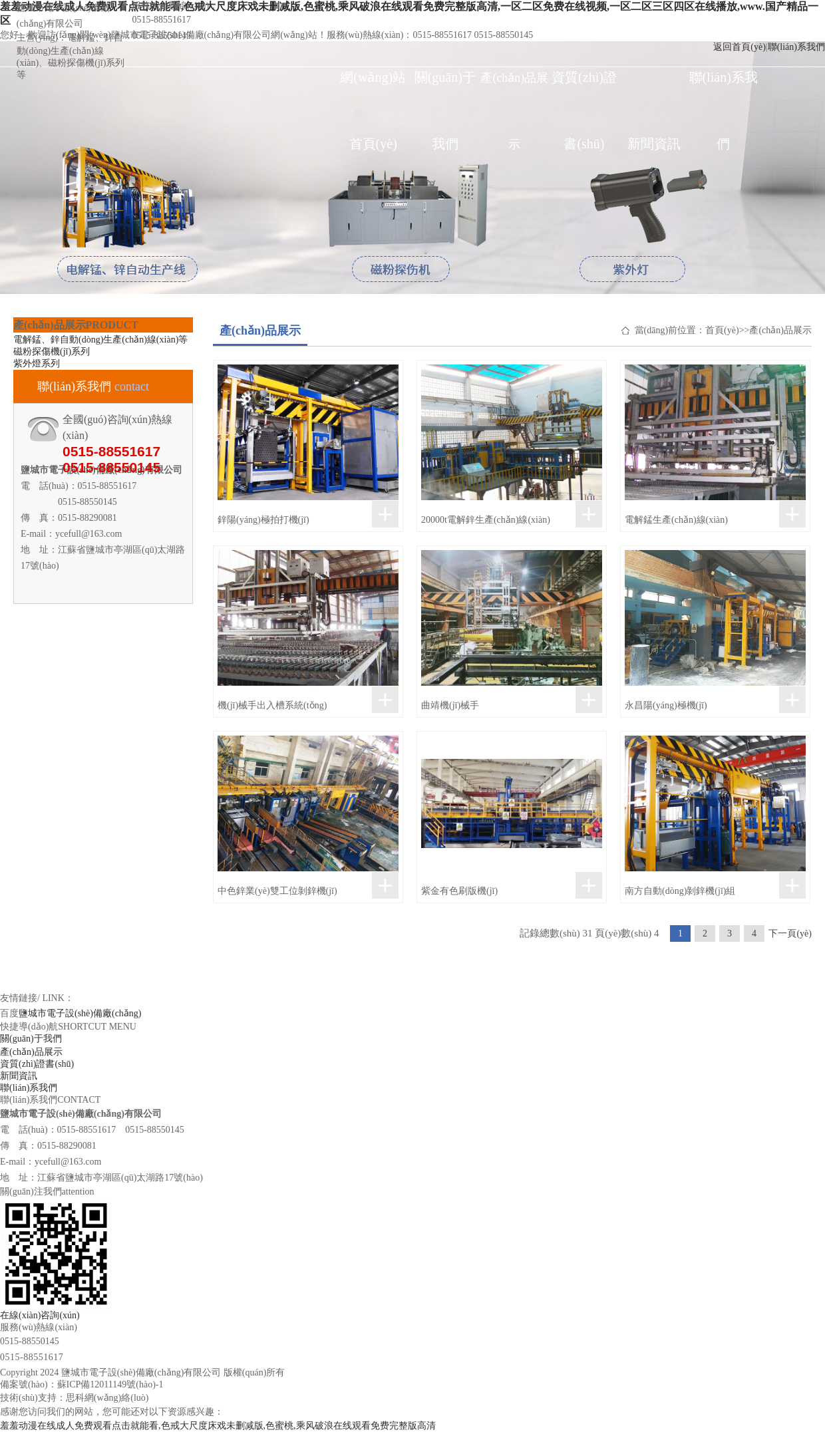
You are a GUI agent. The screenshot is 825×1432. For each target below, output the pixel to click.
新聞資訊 (654, 143)
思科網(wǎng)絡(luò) (107, 1398)
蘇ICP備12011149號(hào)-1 (110, 1384)
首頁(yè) (722, 330)
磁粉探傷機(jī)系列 (51, 352)
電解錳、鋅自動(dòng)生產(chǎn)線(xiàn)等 (100, 340)
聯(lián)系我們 (723, 90)
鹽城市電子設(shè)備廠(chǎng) (80, 1013)
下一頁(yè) (790, 933)
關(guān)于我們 (445, 90)
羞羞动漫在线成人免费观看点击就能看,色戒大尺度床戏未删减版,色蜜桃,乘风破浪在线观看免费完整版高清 (218, 1426)
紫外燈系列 (36, 363)
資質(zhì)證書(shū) (584, 90)
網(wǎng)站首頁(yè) (373, 90)
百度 (9, 1013)
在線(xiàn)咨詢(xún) (40, 1315)
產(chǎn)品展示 (514, 91)
